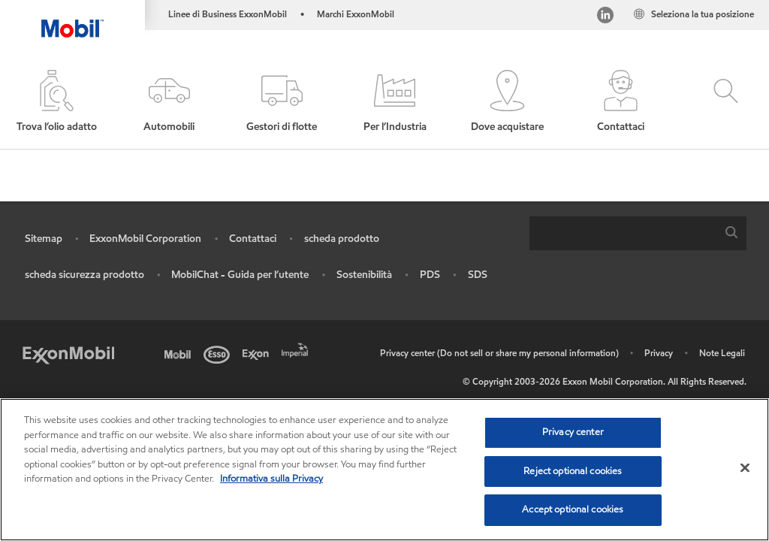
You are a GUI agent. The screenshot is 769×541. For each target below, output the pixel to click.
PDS (430, 274)
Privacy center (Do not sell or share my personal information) (499, 352)
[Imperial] (297, 349)
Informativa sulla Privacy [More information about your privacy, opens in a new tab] (271, 481)
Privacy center (573, 434)
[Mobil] (180, 353)
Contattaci (252, 238)
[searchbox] (622, 233)
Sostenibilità (364, 274)
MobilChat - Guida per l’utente (240, 274)
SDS (477, 274)
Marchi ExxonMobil (355, 14)
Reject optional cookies (572, 473)
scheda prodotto (341, 238)
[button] (169, 102)
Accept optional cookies (572, 511)
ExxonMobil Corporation (145, 238)
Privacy (658, 352)
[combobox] (637, 233)
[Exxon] (258, 353)
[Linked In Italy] (605, 17)
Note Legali (722, 352)
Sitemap (43, 238)
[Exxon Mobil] (68, 353)
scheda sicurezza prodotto (84, 274)
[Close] (744, 469)
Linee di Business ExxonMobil (227, 14)
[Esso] (219, 353)
